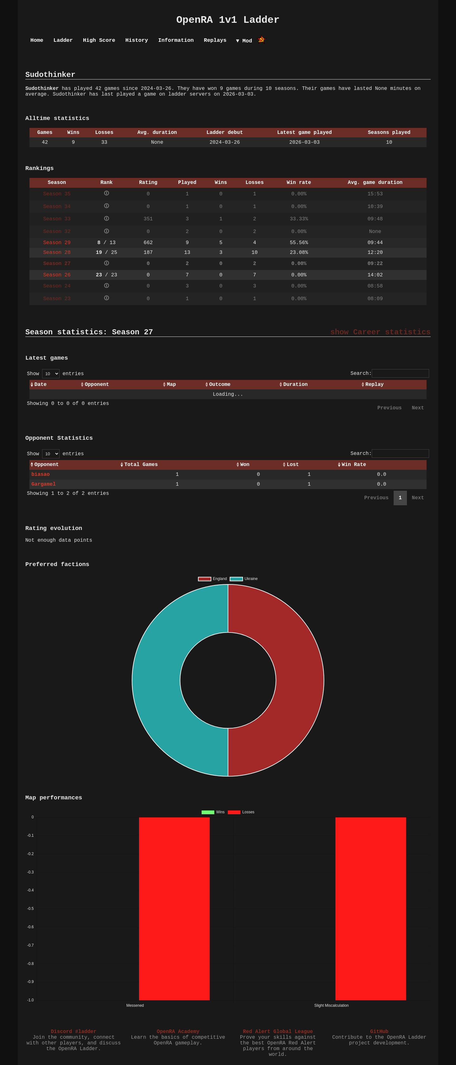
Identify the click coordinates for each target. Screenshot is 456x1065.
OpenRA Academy (178, 1032)
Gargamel (43, 484)
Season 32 (56, 232)
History (136, 40)
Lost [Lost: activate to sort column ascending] (293, 465)
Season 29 (56, 243)
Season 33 (56, 219)
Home (36, 40)
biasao (40, 474)
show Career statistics (380, 332)
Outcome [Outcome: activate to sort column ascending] (220, 385)
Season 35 (56, 194)
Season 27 (56, 264)
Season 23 (56, 299)
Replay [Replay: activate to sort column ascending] (374, 385)
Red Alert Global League (278, 1032)
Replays (215, 40)
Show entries (55, 374)
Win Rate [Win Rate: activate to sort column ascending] (354, 465)
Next (418, 408)
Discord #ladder (73, 1032)
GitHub (379, 1032)
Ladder (63, 40)
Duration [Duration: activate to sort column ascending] (295, 385)
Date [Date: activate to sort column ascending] (41, 385)
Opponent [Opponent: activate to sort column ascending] (97, 385)
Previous (389, 408)
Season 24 (56, 286)
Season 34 (56, 207)
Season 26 (56, 275)
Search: (390, 373)
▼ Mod (244, 41)
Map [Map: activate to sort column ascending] (171, 385)
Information (175, 40)
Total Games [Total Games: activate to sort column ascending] (141, 465)
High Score (99, 40)
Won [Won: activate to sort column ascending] (245, 465)
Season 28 (56, 252)
